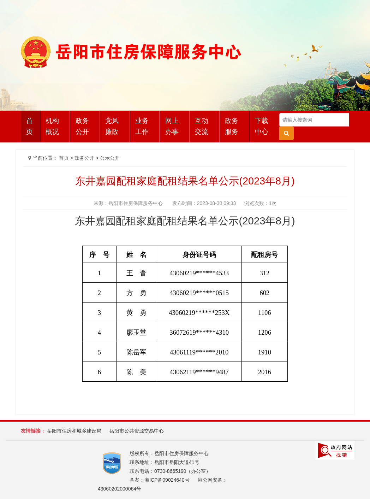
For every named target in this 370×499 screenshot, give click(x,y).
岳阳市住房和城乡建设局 (74, 431)
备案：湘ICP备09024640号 (160, 480)
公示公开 (110, 158)
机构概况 (52, 126)
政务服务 (231, 126)
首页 (29, 126)
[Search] (314, 120)
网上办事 (172, 126)
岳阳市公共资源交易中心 (136, 431)
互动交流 (201, 126)
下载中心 (261, 126)
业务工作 (142, 126)
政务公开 (82, 126)
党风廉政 (112, 126)
